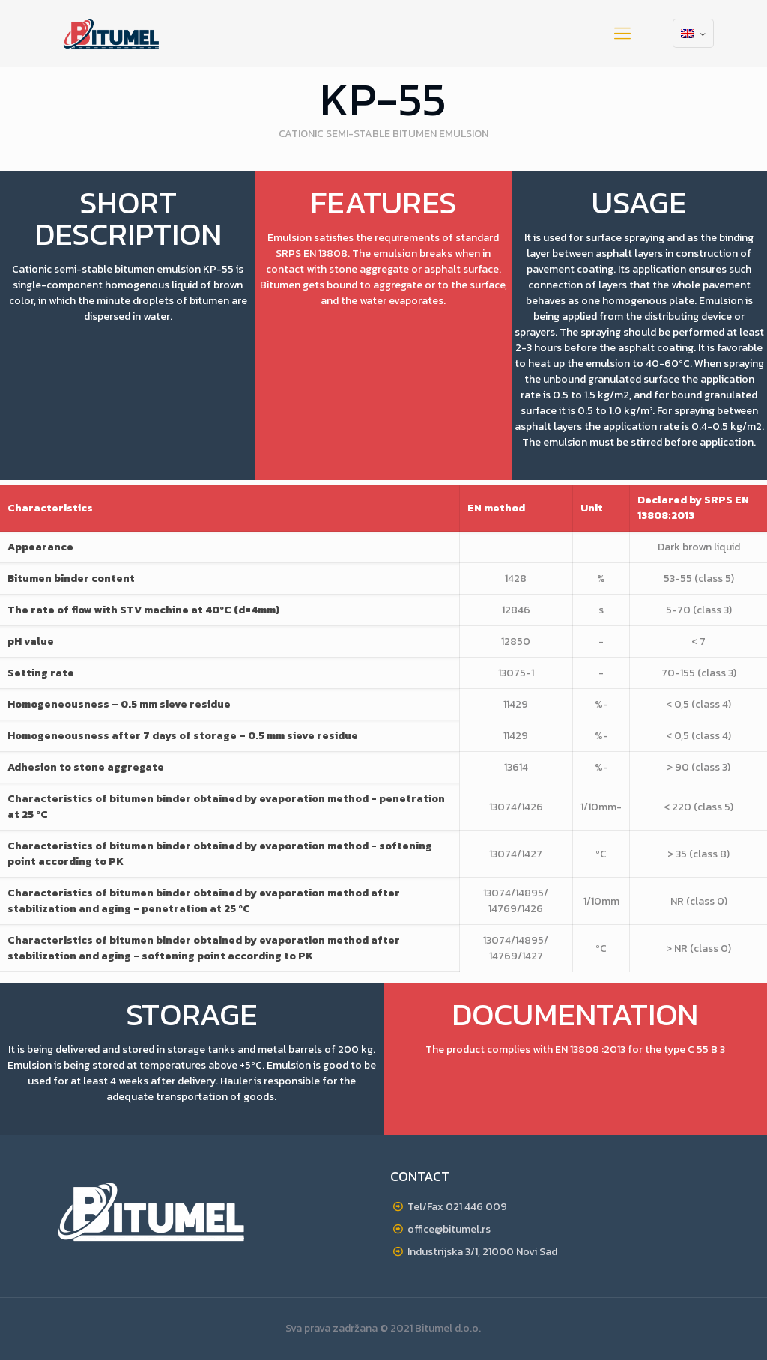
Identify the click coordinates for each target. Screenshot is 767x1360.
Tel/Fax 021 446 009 (457, 1207)
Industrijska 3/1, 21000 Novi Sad (482, 1252)
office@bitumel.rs (449, 1229)
